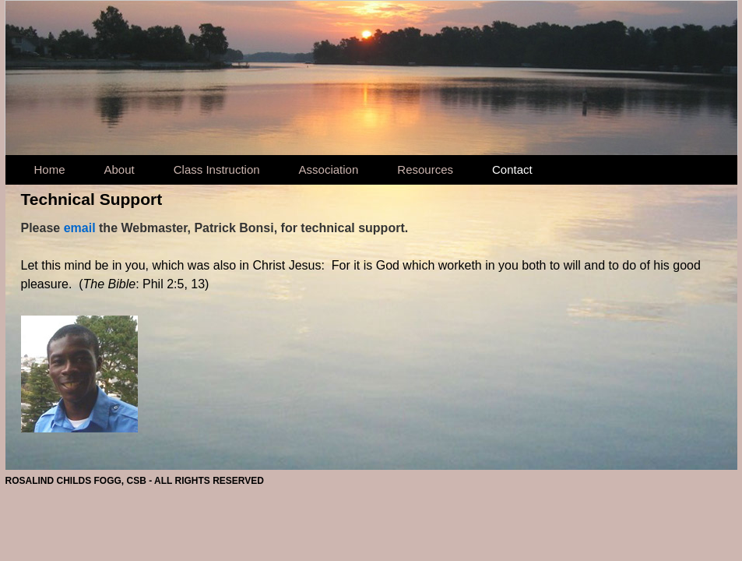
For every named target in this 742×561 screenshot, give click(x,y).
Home (49, 169)
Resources (425, 169)
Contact (512, 169)
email (80, 228)
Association (329, 169)
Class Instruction (217, 169)
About (119, 169)
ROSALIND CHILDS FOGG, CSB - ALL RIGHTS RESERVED (134, 480)
